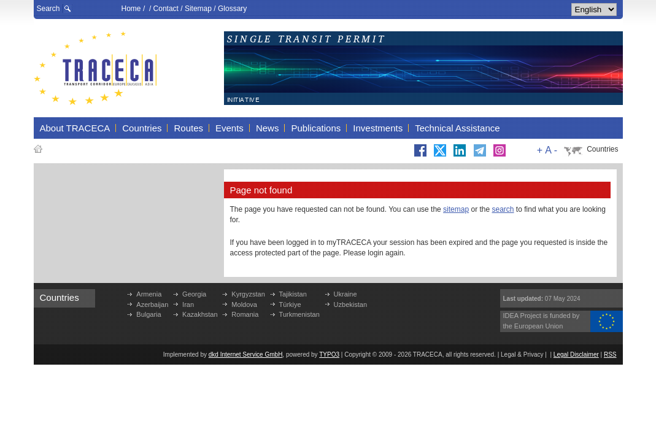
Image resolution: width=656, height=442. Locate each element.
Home (131, 8)
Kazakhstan (199, 314)
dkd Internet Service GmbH (246, 354)
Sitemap (198, 8)
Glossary (232, 8)
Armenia (148, 294)
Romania (244, 314)
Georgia (194, 294)
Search (48, 8)
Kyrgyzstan (247, 294)
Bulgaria (148, 314)
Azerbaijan (152, 304)
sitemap (456, 209)
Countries (602, 149)
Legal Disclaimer (576, 354)
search (503, 209)
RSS (610, 354)
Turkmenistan (299, 314)
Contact (166, 8)
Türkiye (290, 304)
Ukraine (345, 294)
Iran (188, 304)
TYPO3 (329, 354)
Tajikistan (293, 294)
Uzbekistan (350, 304)
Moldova (244, 304)
